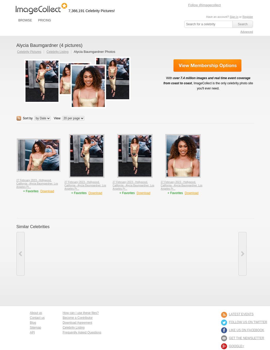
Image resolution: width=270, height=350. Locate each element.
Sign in (234, 16)
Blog (33, 322)
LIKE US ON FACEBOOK (246, 330)
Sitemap (35, 327)
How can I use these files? (81, 313)
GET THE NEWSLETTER (246, 338)
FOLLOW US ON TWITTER (248, 322)
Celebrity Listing (57, 52)
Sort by (28, 118)
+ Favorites (31, 191)
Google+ (236, 346)
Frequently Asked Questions (82, 332)
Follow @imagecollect (204, 5)
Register (247, 16)
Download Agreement (77, 322)
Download (47, 191)
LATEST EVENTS (241, 314)
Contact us (37, 318)
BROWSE (25, 20)
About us (36, 313)
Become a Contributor (78, 318)
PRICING (44, 20)
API (32, 332)
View (57, 118)
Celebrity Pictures (29, 52)
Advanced (246, 31)
